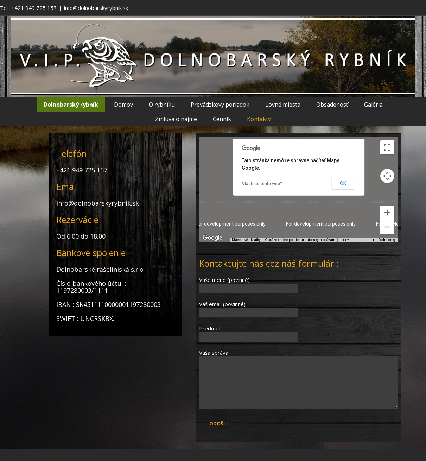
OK (343, 183)
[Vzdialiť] (387, 227)
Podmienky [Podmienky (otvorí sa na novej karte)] (387, 240)
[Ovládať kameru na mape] (387, 176)
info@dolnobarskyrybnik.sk (96, 7)
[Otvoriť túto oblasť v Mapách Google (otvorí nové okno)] (212, 237)
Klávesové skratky (246, 240)
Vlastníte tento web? (262, 183)
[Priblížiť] (387, 213)
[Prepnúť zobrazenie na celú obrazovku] (387, 147)
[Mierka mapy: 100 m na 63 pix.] (356, 240)
